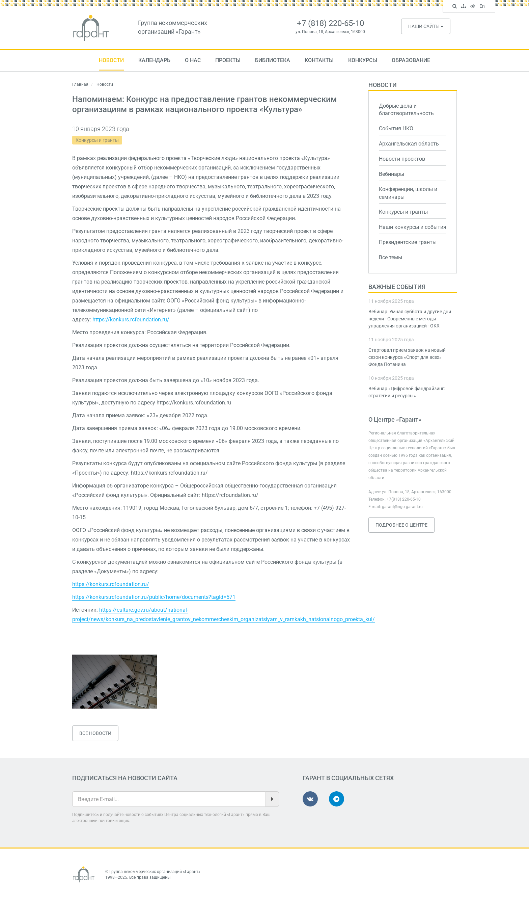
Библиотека (272, 60)
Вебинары (391, 174)
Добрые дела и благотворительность (406, 110)
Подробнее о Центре (401, 525)
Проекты (228, 60)
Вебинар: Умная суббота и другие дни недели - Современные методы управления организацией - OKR (409, 318)
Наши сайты (425, 26)
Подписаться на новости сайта (124, 778)
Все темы (390, 257)
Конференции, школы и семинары (408, 193)
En (482, 6)
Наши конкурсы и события (412, 227)
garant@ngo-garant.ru (402, 506)
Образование (411, 60)
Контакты (319, 60)
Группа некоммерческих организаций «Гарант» (154, 871)
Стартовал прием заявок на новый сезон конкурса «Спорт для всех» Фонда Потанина (407, 357)
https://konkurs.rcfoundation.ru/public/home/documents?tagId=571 (153, 597)
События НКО (396, 128)
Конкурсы (362, 60)
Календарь (154, 60)
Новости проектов (402, 159)
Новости (111, 60)
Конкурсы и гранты (97, 140)
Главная (80, 84)
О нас (193, 60)
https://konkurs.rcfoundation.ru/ (130, 319)
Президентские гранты (408, 242)
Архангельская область (409, 143)
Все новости (95, 733)
